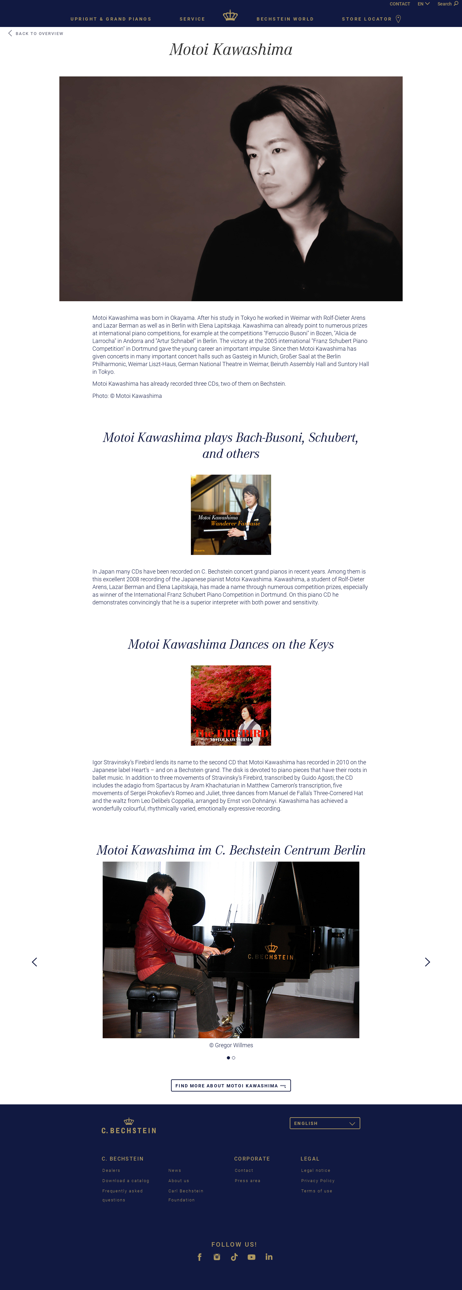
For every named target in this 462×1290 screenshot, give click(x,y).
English (327, 1124)
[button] (34, 1006)
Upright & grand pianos (111, 19)
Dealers (111, 1170)
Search (448, 3)
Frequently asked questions (122, 1195)
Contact (244, 1170)
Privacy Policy (318, 1180)
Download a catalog (126, 1180)
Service (193, 19)
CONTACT (400, 3)
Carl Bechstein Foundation (185, 1195)
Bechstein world (285, 19)
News (175, 1170)
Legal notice (316, 1170)
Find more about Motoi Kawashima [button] (230, 1086)
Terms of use (317, 1191)
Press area (248, 1180)
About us (179, 1180)
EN (421, 3)
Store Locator (373, 19)
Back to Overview (35, 33)
